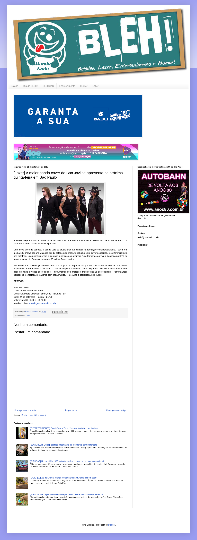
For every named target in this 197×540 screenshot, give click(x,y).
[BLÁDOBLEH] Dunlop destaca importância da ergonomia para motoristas (63, 445)
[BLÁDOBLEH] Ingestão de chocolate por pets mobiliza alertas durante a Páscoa (66, 494)
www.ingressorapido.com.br (42, 303)
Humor (83, 86)
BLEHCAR (48, 86)
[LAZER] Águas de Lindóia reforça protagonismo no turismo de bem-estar (63, 478)
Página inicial (71, 410)
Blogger (111, 525)
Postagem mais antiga (116, 410)
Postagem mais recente (25, 410)
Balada (14, 86)
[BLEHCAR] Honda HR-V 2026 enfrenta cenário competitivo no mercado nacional (67, 461)
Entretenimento (67, 86)
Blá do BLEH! (30, 86)
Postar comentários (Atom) (34, 415)
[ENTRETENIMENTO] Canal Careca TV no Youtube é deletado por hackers (64, 428)
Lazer (95, 86)
